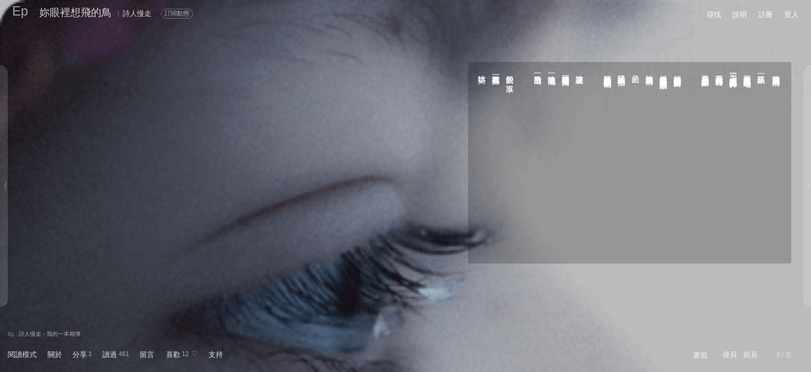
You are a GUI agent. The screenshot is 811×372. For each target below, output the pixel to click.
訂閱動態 (176, 13)
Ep (20, 11)
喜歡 (173, 354)
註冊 (765, 14)
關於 (55, 354)
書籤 (700, 355)
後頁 (730, 354)
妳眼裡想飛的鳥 (75, 12)
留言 (147, 354)
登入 (791, 14)
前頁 (750, 354)
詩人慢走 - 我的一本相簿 (50, 334)
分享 (79, 354)
